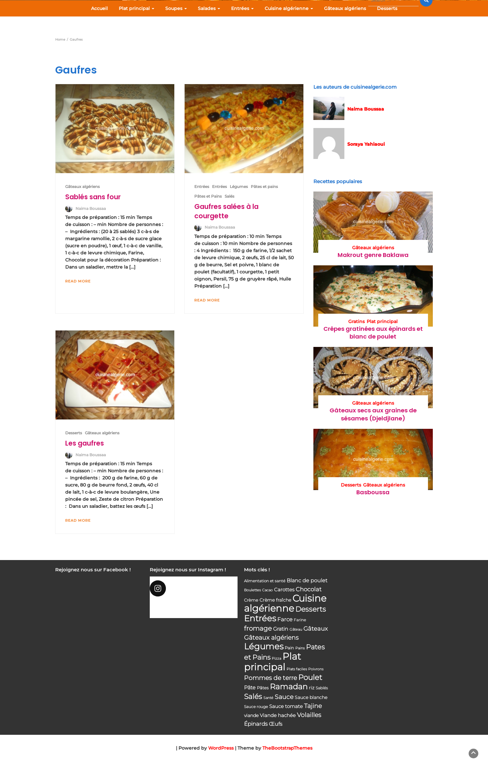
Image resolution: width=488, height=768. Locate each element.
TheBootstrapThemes (287, 748)
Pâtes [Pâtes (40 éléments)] (263, 687)
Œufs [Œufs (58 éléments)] (275, 724)
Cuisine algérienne (289, 8)
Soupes (176, 8)
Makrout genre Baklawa (373, 255)
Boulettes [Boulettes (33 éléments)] (252, 590)
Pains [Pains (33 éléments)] (300, 648)
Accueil (99, 8)
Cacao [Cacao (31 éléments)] (267, 590)
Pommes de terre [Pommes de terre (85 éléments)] (270, 678)
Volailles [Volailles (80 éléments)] (309, 715)
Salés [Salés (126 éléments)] (253, 696)
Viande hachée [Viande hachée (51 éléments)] (278, 715)
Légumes (239, 186)
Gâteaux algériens (345, 8)
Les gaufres (84, 443)
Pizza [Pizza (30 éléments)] (276, 658)
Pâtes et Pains (208, 196)
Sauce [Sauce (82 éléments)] (284, 697)
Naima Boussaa (91, 208)
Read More (78, 281)
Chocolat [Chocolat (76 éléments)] (308, 589)
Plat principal (136, 8)
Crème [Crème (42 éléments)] (251, 600)
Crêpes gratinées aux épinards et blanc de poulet (373, 332)
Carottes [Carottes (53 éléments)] (284, 589)
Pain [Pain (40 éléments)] (289, 647)
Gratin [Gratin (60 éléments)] (280, 628)
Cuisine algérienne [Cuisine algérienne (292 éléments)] (285, 603)
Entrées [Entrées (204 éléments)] (260, 618)
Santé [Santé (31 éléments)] (268, 697)
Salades (209, 8)
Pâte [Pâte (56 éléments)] (250, 687)
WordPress (221, 748)
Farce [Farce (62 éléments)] (284, 619)
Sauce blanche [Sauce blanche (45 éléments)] (311, 697)
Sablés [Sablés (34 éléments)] (322, 688)
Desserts (387, 8)
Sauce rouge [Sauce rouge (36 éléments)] (256, 706)
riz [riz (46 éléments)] (311, 688)
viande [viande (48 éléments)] (251, 715)
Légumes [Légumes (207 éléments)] (263, 646)
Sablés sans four (93, 197)
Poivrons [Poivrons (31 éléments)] (315, 669)
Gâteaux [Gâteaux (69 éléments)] (315, 628)
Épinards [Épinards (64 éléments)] (256, 724)
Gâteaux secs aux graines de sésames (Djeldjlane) (373, 414)
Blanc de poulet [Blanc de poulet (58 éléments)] (307, 580)
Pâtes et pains (264, 186)
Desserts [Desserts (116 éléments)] (310, 609)
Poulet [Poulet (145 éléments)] (310, 677)
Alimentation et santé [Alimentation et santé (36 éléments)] (264, 580)
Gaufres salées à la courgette (226, 211)
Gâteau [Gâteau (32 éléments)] (296, 629)
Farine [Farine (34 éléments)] (300, 620)
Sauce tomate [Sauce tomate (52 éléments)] (286, 706)
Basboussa (373, 492)
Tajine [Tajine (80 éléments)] (313, 706)
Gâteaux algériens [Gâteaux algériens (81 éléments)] (271, 637)
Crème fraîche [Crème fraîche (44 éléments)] (275, 600)
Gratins (356, 321)
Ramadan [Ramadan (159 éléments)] (289, 686)
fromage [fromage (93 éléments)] (258, 628)
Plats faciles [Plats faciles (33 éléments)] (297, 669)
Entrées (242, 8)
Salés (229, 196)
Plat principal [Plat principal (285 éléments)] (272, 662)
